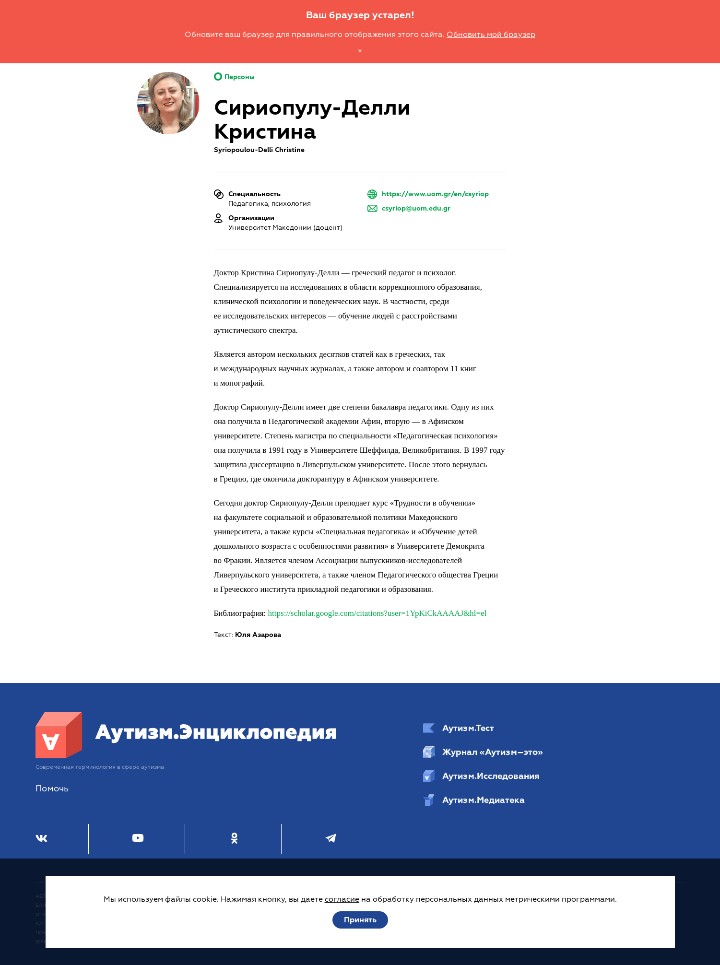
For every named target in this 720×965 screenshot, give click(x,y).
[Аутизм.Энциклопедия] (186, 756)
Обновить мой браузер (491, 34)
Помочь (52, 788)
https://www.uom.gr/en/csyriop (435, 194)
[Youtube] (138, 839)
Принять (360, 920)
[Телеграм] (331, 839)
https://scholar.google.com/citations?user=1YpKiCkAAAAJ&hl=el (377, 613)
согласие (342, 899)
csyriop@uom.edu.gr (416, 208)
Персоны (234, 77)
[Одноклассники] (234, 839)
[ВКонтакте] (41, 839)
